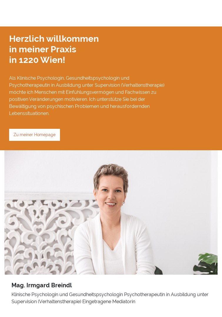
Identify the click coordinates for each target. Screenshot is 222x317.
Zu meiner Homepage (35, 134)
